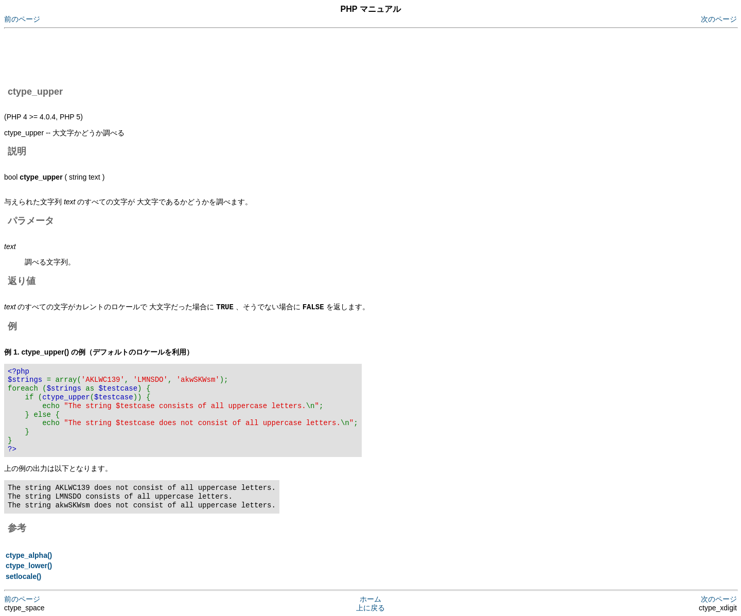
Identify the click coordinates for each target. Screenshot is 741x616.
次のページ (719, 19)
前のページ (22, 19)
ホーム (370, 598)
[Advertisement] (191, 55)
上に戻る (370, 607)
